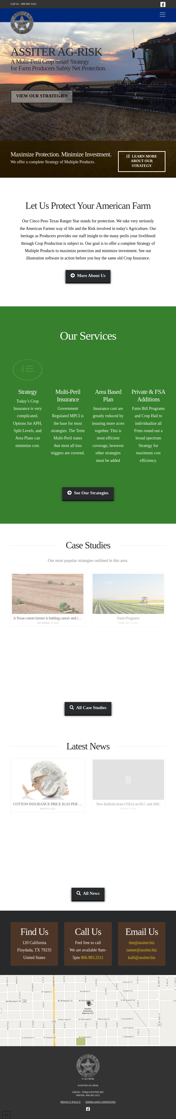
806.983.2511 (92, 957)
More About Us (88, 275)
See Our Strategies (87, 493)
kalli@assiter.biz (141, 957)
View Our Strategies (41, 95)
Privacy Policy (70, 1101)
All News (88, 893)
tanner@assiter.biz (141, 950)
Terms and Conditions (100, 1101)
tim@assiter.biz (141, 942)
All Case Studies (88, 708)
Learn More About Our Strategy (141, 161)
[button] (162, 14)
